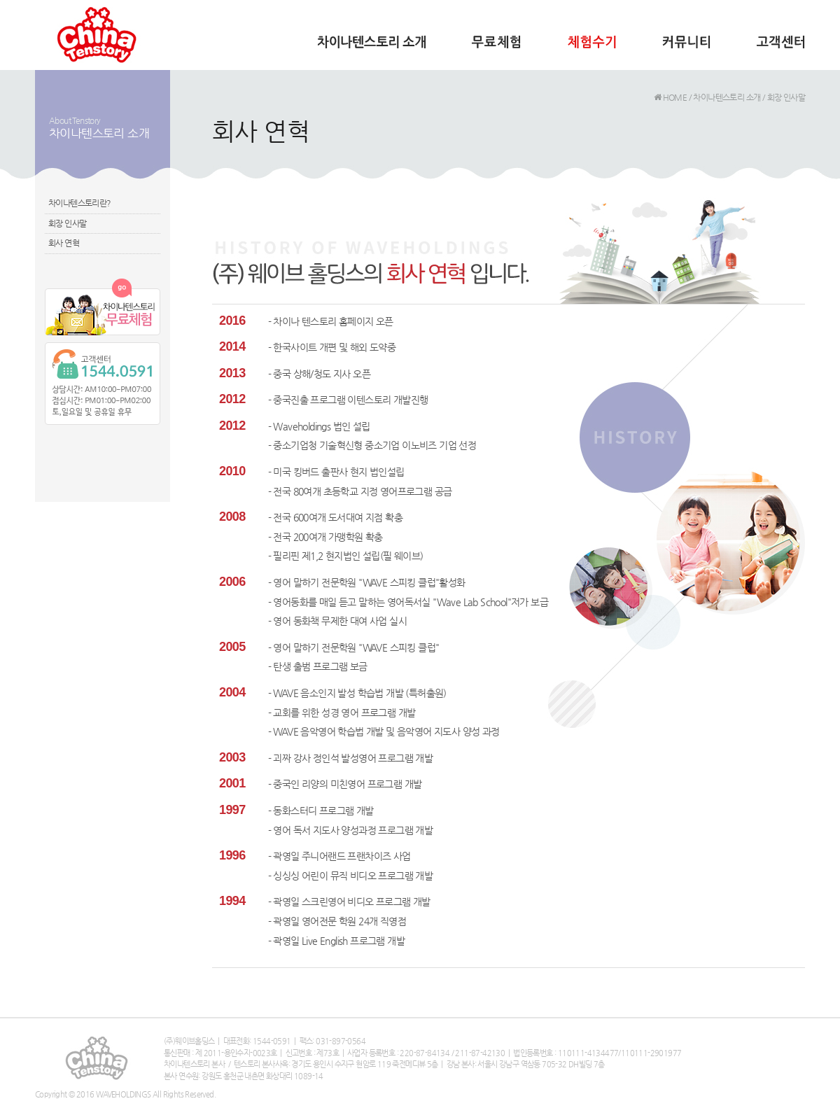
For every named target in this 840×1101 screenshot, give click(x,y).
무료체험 (496, 47)
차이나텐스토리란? (79, 203)
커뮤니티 (686, 47)
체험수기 (591, 47)
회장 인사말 (67, 223)
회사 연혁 (63, 243)
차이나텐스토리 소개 (372, 47)
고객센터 (780, 47)
